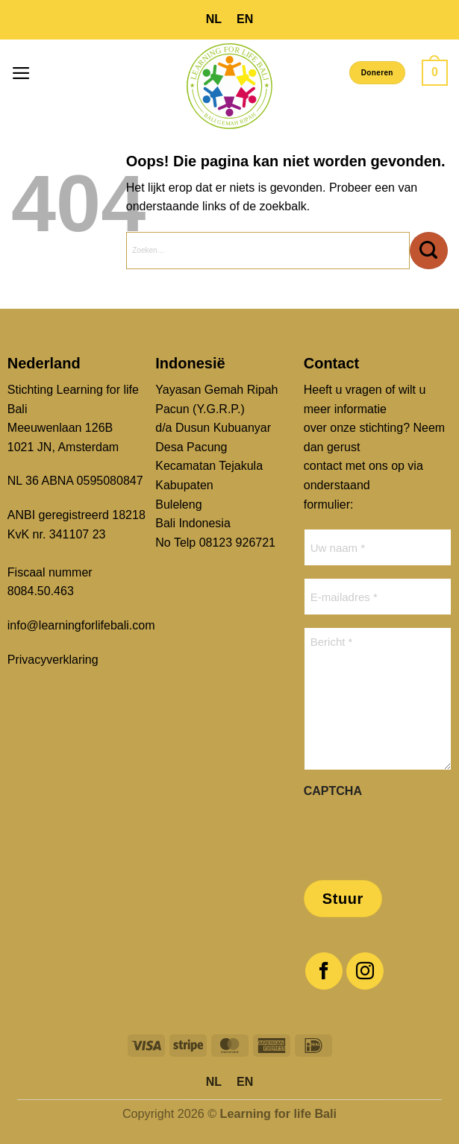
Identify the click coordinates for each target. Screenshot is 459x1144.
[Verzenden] (429, 250)
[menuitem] (214, 20)
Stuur (342, 898)
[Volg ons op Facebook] (324, 971)
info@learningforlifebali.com (81, 625)
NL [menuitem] (214, 19)
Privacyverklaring (53, 659)
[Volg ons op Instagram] (365, 971)
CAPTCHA (333, 791)
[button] (21, 73)
